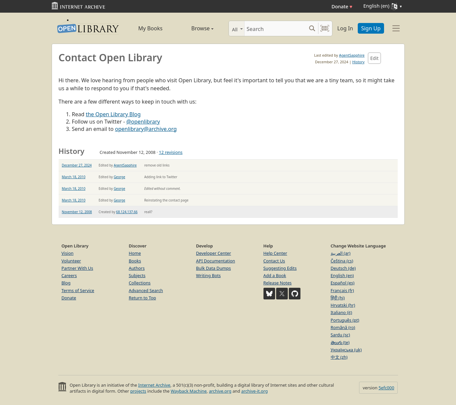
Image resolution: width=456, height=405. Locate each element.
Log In (345, 28)
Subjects (137, 275)
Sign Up (370, 28)
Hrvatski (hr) (343, 305)
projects (138, 391)
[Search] (275, 28)
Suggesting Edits (280, 268)
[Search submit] (312, 28)
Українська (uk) (346, 350)
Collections (140, 283)
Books (135, 261)
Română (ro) (343, 327)
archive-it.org (254, 391)
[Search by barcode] (324, 28)
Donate (341, 6)
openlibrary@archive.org (146, 129)
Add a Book (274, 275)
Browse (195, 28)
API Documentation (215, 261)
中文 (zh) (339, 357)
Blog (66, 283)
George (119, 177)
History (358, 61)
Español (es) (343, 283)
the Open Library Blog (113, 114)
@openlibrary (143, 121)
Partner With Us (77, 268)
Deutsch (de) (343, 268)
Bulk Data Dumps (213, 268)
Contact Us (274, 261)
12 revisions (171, 152)
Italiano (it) (341, 312)
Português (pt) (345, 320)
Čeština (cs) (342, 261)
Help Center (275, 253)
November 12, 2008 (77, 211)
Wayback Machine (189, 391)
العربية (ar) (340, 253)
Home (135, 253)
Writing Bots (208, 275)
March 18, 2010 (74, 177)
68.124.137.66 (127, 211)
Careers (69, 275)
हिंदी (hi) (338, 298)
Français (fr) (342, 290)
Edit (374, 58)
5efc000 (386, 388)
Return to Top (142, 298)
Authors (137, 268)
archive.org (220, 391)
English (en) (342, 275)
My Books (150, 28)
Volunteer (71, 261)
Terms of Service (78, 290)
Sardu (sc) (340, 335)
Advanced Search (146, 290)
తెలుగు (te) (340, 342)
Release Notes (277, 283)
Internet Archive (154, 385)
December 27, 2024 (77, 165)
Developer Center (213, 253)
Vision (68, 253)
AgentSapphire (352, 55)
